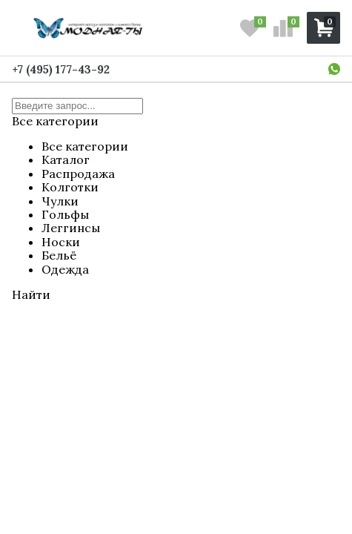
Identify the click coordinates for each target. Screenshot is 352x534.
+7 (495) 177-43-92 (61, 69)
